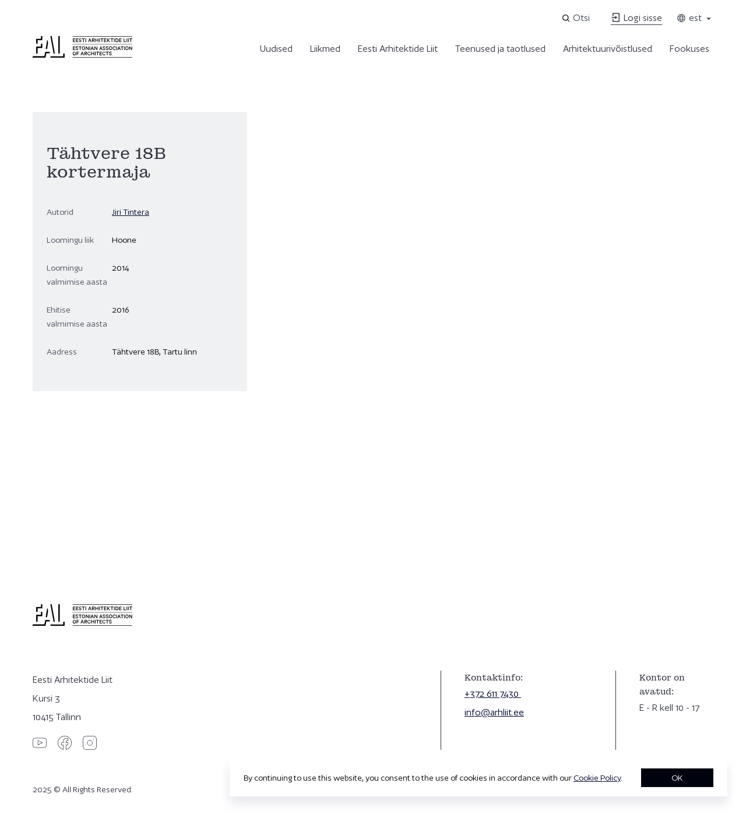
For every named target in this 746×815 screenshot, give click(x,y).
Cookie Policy (597, 777)
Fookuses (689, 48)
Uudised (276, 48)
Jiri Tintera (130, 212)
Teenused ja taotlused (500, 48)
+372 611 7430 (493, 693)
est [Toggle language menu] (694, 17)
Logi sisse (636, 17)
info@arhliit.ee (494, 712)
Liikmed (325, 48)
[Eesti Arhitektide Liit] (82, 54)
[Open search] (577, 18)
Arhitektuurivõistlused (607, 48)
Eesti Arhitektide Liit (398, 48)
